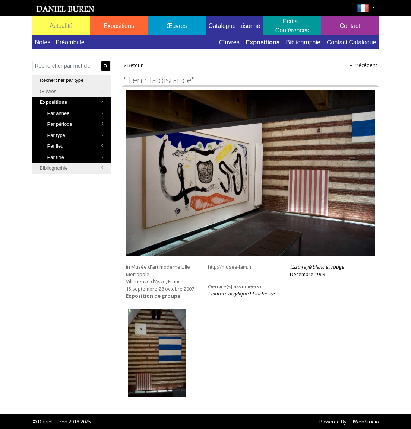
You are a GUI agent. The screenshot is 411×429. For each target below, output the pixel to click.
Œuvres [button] (176, 26)
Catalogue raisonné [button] (234, 26)
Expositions (263, 42)
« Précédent (363, 65)
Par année (75, 113)
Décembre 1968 (317, 270)
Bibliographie (303, 42)
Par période (75, 124)
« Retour (133, 65)
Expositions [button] (119, 26)
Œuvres (229, 42)
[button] (366, 10)
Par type (75, 135)
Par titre (75, 157)
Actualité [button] (61, 26)
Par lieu (75, 146)
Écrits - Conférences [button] (292, 25)
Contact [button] (349, 26)
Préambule (70, 42)
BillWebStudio (363, 421)
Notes (43, 42)
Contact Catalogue (351, 42)
